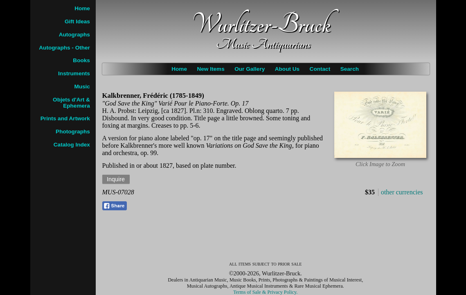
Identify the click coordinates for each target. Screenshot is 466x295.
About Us (287, 69)
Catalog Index (72, 145)
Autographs (74, 35)
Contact (320, 69)
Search (349, 69)
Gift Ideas (77, 21)
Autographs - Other (64, 48)
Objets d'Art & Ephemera (71, 103)
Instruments (74, 73)
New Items (210, 69)
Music (82, 86)
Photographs (73, 131)
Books (81, 60)
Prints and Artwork (65, 118)
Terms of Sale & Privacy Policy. (265, 292)
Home (179, 69)
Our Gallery (249, 69)
